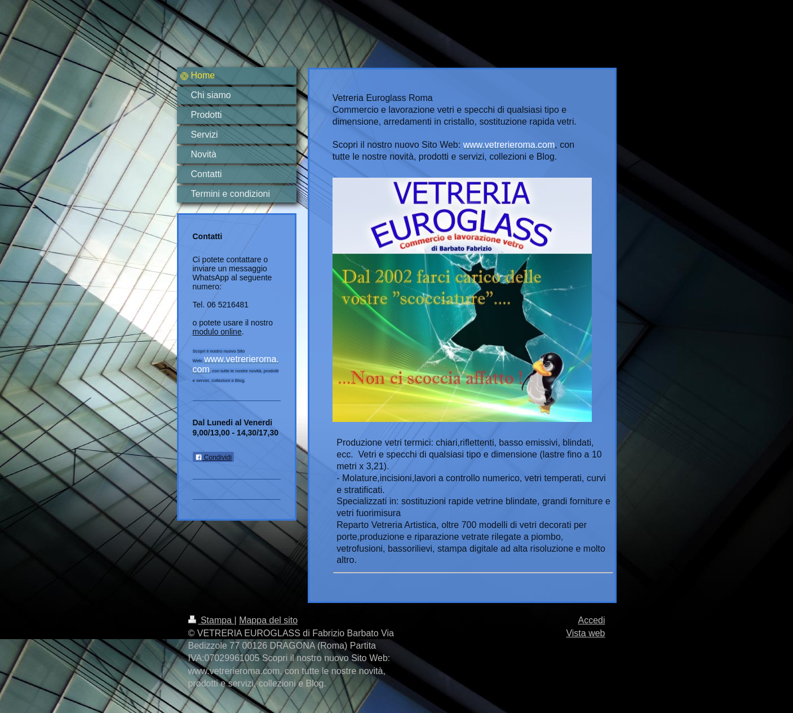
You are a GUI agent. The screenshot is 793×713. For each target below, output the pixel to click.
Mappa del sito (268, 620)
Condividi (213, 457)
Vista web (585, 633)
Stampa (211, 620)
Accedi (591, 620)
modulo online (217, 331)
